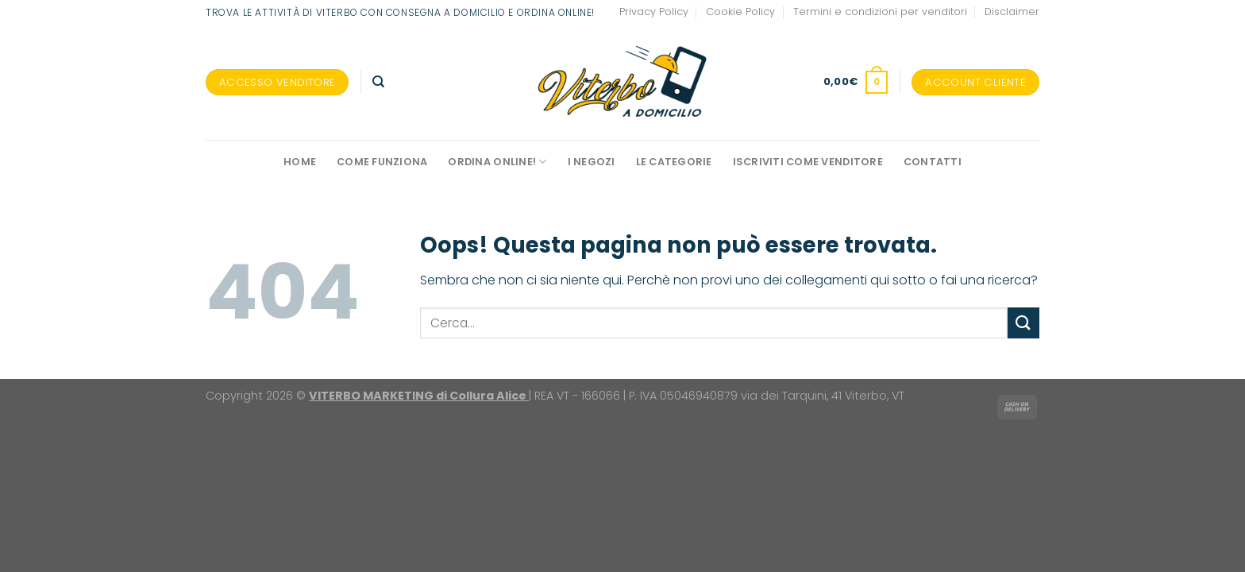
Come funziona (382, 161)
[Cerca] (378, 82)
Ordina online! (497, 161)
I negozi (591, 161)
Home (299, 161)
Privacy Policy (653, 11)
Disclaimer (1012, 11)
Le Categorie (674, 161)
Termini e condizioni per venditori (880, 11)
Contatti (933, 161)
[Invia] (1023, 322)
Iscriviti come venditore (808, 161)
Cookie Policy (740, 11)
